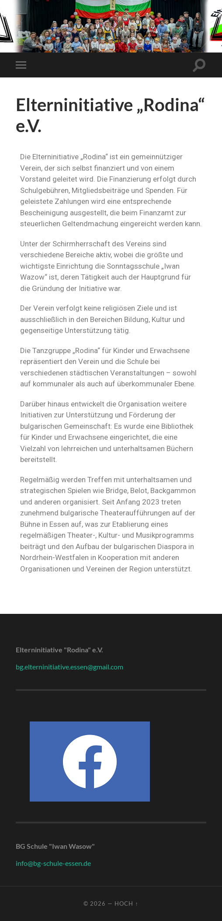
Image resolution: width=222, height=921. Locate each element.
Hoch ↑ (126, 903)
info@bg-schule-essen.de (53, 863)
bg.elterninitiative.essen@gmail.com (69, 666)
